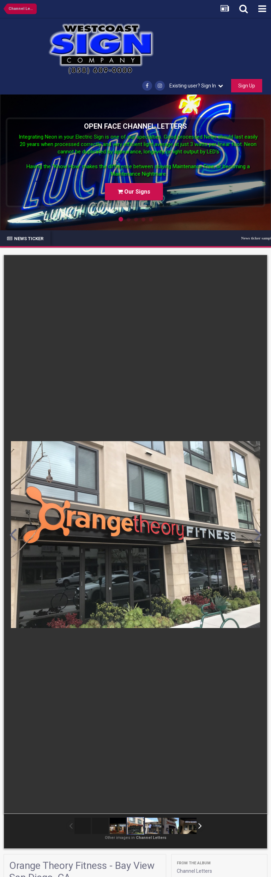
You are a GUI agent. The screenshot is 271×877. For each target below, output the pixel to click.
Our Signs (134, 191)
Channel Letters (194, 871)
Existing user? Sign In (196, 86)
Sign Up (246, 86)
